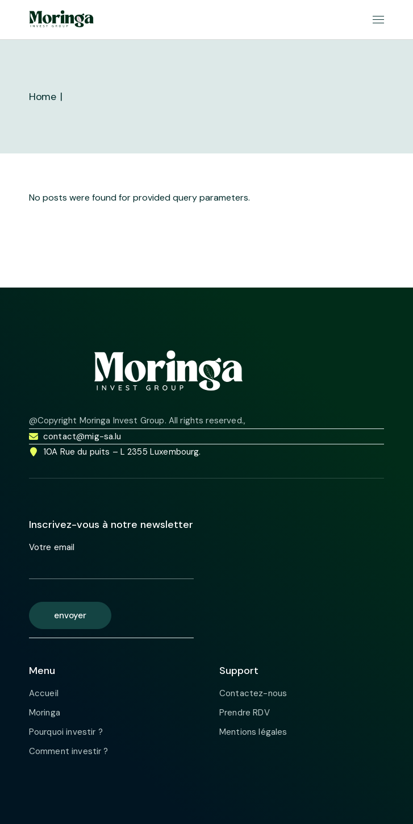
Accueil (44, 693)
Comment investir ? (69, 751)
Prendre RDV (244, 712)
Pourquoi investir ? (66, 732)
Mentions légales (253, 732)
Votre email (111, 560)
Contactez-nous (253, 693)
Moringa (44, 712)
